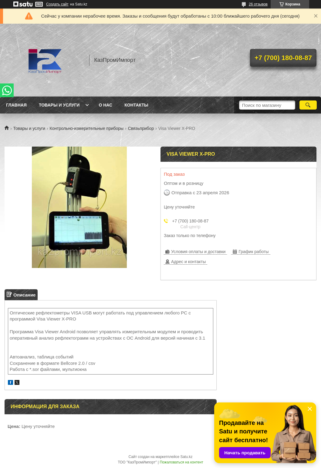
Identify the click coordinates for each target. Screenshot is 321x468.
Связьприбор (141, 128)
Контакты (136, 105)
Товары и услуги (59, 105)
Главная (16, 105)
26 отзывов (258, 4)
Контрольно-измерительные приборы (87, 128)
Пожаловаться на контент (181, 462)
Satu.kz (186, 457)
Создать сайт (57, 4)
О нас (105, 105)
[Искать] (308, 105)
